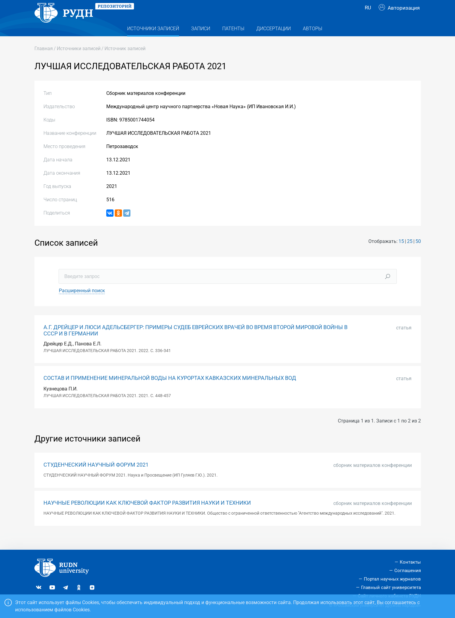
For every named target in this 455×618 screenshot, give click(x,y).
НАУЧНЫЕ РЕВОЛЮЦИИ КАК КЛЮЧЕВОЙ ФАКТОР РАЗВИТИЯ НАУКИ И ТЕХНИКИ (147, 515)
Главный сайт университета (391, 587)
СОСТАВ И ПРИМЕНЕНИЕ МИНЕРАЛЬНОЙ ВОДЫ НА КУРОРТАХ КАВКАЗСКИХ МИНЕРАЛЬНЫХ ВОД (169, 390)
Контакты (410, 562)
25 (409, 253)
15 (401, 253)
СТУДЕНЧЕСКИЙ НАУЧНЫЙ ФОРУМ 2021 (96, 477)
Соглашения (407, 570)
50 (418, 253)
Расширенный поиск (82, 303)
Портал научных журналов (392, 579)
